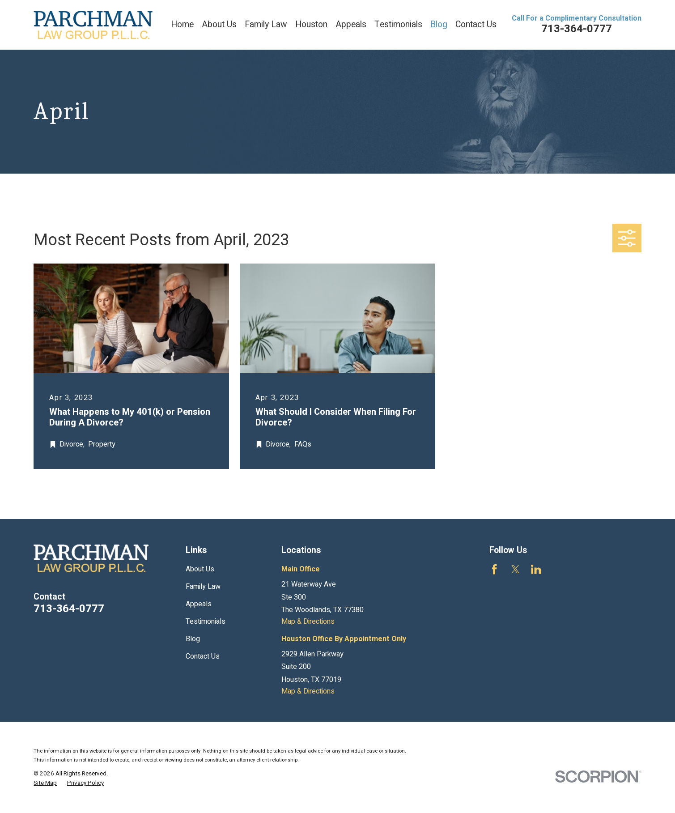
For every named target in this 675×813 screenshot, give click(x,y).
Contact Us (203, 656)
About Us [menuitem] (219, 24)
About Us (200, 569)
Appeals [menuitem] (350, 24)
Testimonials (205, 621)
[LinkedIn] (536, 569)
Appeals (199, 604)
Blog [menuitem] (438, 24)
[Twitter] (515, 569)
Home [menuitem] (182, 24)
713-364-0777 (576, 29)
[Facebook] (494, 569)
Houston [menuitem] (311, 24)
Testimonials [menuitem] (398, 24)
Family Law (203, 586)
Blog (193, 639)
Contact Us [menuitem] (476, 24)
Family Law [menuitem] (266, 24)
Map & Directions (308, 621)
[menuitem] (45, 783)
